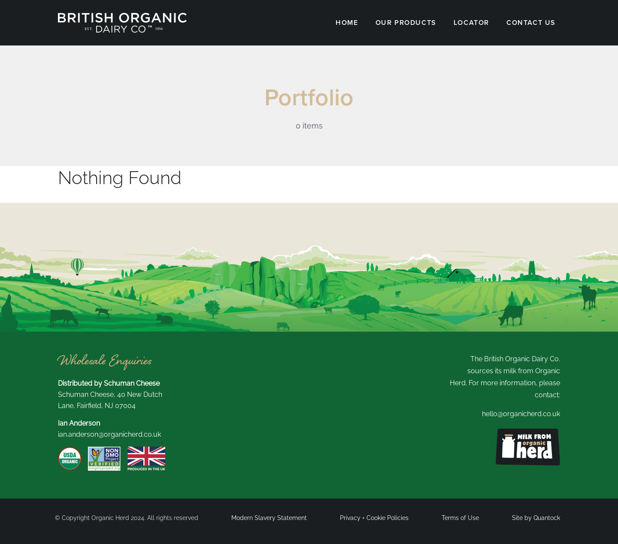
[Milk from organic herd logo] (528, 432)
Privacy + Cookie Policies (374, 517)
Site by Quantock (536, 517)
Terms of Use (460, 517)
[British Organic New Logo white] (122, 16)
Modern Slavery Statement (269, 517)
